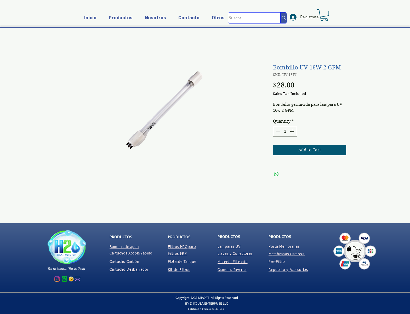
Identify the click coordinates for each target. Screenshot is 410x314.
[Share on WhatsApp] (276, 174)
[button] (118, 17)
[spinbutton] (285, 131)
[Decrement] (277, 131)
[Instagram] (57, 279)
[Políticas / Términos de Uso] (206, 309)
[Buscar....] (248, 18)
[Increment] (292, 131)
